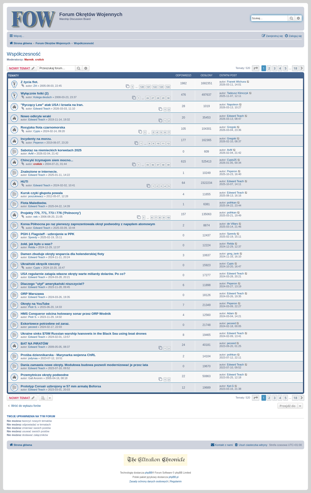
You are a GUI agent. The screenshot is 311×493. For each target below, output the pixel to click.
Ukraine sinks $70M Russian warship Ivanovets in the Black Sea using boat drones (84, 333)
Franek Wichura (236, 81)
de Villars (232, 223)
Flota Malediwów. (34, 203)
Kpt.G (230, 385)
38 (163, 164)
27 (153, 98)
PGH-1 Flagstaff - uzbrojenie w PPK (47, 234)
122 (155, 86)
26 (147, 98)
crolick (39, 59)
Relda (31, 247)
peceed (32, 326)
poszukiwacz (35, 196)
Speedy (32, 237)
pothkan (231, 202)
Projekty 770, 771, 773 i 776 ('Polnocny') (51, 213)
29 (163, 98)
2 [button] (269, 68)
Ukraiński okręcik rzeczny (40, 264)
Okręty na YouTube (35, 304)
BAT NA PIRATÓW (34, 343)
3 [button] (275, 68)
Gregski (231, 127)
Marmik (29, 59)
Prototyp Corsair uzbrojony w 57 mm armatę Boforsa (61, 386)
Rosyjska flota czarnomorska (43, 127)
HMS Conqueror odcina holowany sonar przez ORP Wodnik (66, 313)
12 (168, 143)
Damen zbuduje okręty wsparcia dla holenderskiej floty (62, 254)
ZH (35, 85)
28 (158, 98)
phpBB (148, 472)
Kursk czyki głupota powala (42, 193)
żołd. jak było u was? (36, 244)
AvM (31, 153)
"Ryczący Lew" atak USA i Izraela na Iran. (52, 105)
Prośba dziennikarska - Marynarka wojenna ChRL (58, 355)
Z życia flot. (29, 82)
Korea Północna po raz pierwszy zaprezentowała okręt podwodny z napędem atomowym (88, 224)
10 (158, 143)
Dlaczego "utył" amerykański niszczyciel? (52, 284)
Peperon (38, 142)
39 (168, 164)
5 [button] (285, 68)
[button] (255, 68)
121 (148, 86)
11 (163, 143)
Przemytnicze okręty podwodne (45, 375)
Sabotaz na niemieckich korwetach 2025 (51, 150)
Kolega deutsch (42, 97)
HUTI (24, 181)
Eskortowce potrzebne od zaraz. (45, 323)
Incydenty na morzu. (36, 139)
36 (153, 164)
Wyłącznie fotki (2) (35, 93)
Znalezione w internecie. (39, 171)
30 (168, 98)
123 (161, 86)
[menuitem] (293, 36)
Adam (230, 313)
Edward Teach (41, 108)
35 (147, 164)
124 (168, 86)
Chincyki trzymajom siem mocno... (47, 160)
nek (35, 216)
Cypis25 (232, 159)
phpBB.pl (174, 477)
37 (158, 164)
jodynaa (33, 358)
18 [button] (295, 68)
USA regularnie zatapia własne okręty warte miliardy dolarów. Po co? (73, 274)
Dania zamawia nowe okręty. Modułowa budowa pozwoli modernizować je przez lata (84, 365)
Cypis (36, 131)
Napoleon (232, 104)
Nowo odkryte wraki (36, 116)
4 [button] (280, 68)
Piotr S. (32, 307)
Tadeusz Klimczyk (237, 93)
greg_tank (233, 253)
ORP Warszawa (32, 294)
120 (142, 86)
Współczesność (24, 54)
